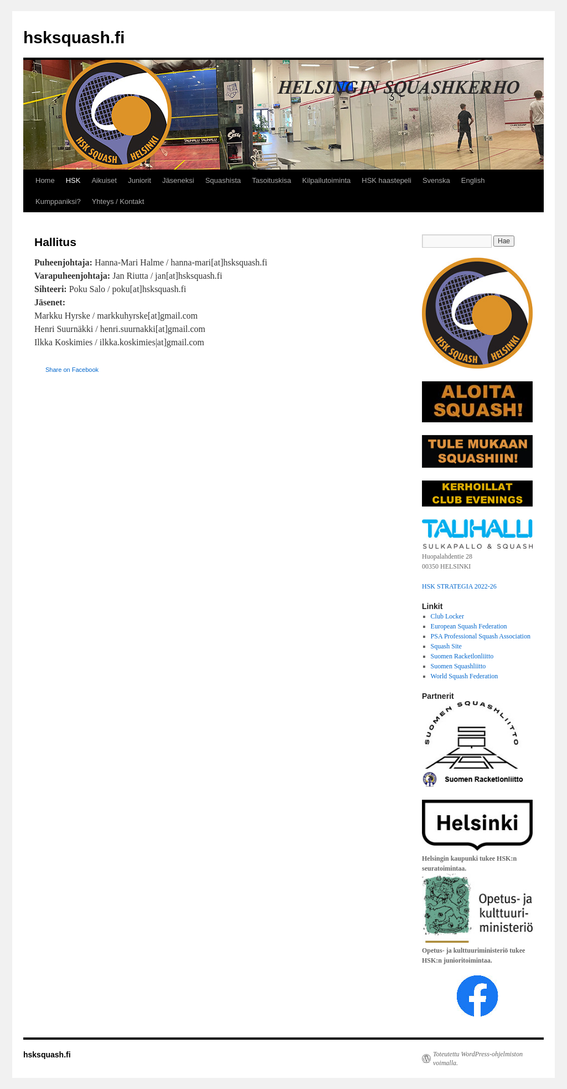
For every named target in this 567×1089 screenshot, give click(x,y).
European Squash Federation (469, 626)
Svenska (436, 180)
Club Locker (447, 616)
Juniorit (139, 180)
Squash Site (446, 646)
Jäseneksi (178, 180)
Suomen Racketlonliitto (462, 656)
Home (45, 180)
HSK (73, 180)
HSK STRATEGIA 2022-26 (459, 586)
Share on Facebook (72, 369)
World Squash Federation (464, 676)
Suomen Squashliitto (458, 666)
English (473, 180)
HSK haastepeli (386, 180)
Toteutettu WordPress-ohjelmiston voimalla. (478, 1058)
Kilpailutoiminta (326, 180)
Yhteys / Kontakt (118, 201)
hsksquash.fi (74, 37)
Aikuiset (104, 180)
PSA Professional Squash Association (480, 636)
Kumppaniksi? (58, 201)
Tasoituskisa (271, 180)
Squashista (223, 180)
